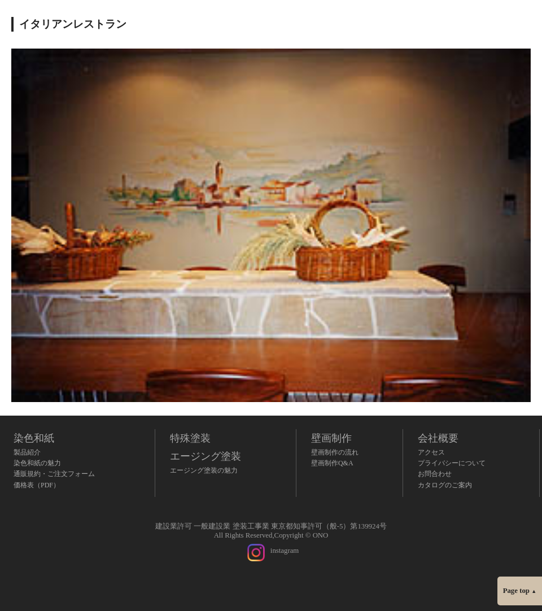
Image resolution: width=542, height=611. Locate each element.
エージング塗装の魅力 (204, 470)
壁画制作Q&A (332, 463)
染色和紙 (34, 438)
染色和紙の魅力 (37, 463)
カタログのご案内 (445, 485)
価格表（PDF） (37, 485)
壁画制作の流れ (335, 452)
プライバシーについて (452, 463)
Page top (519, 591)
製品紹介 (27, 452)
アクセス (431, 452)
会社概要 (438, 438)
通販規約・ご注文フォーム (54, 474)
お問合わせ (435, 474)
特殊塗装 (190, 438)
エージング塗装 (205, 456)
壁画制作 (331, 438)
